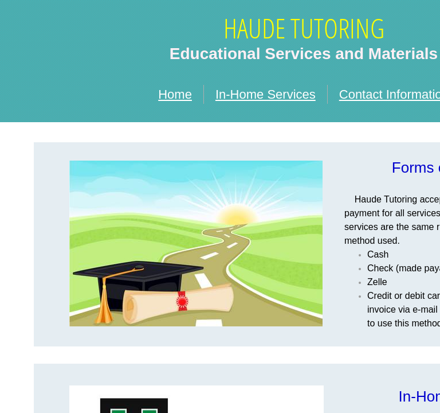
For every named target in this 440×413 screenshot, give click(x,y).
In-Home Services (265, 94)
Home (175, 94)
